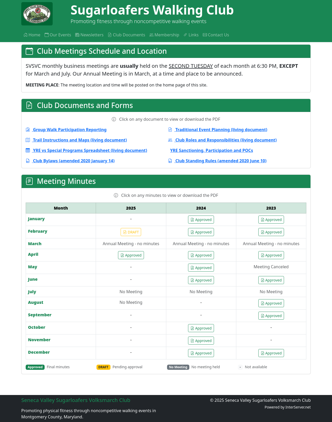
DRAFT (131, 232)
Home (31, 35)
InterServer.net (298, 407)
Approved (200, 219)
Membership (164, 35)
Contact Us (216, 35)
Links (191, 35)
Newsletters (89, 35)
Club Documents (126, 35)
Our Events (58, 35)
